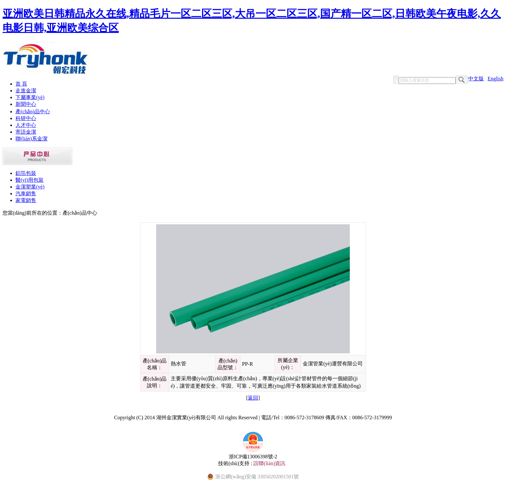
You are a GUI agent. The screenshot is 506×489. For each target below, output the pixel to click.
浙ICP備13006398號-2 (253, 456)
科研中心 (25, 118)
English (495, 78)
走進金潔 (25, 90)
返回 (253, 398)
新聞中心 (25, 104)
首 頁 (21, 84)
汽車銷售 (25, 193)
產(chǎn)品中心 (32, 111)
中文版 (476, 78)
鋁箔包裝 (25, 173)
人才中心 (25, 125)
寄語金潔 (25, 132)
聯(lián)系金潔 (31, 138)
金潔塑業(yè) (30, 186)
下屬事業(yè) (30, 97)
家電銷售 (25, 200)
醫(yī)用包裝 (29, 180)
